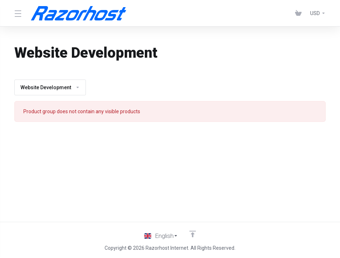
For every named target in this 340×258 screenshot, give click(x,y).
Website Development (50, 87)
